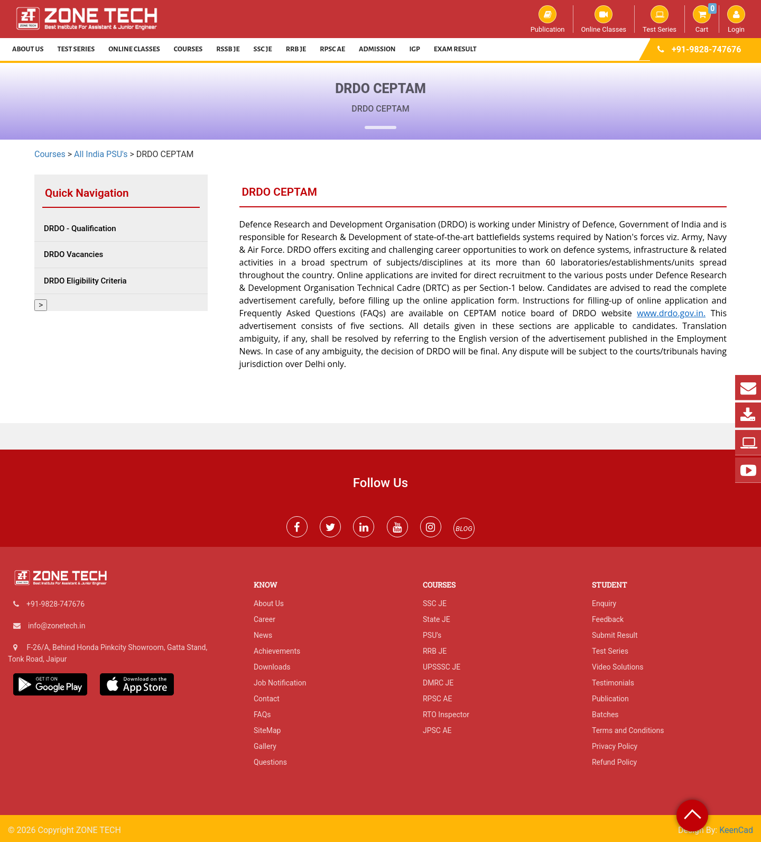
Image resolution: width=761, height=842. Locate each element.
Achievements (277, 651)
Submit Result (615, 635)
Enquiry (604, 603)
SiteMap (267, 730)
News (263, 635)
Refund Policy (614, 762)
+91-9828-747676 (706, 49)
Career (264, 619)
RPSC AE (332, 49)
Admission (377, 49)
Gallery (265, 746)
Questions (270, 762)
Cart (705, 19)
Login (736, 19)
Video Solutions (617, 667)
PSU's (432, 635)
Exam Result (455, 49)
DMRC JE (438, 683)
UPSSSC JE (441, 667)
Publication (548, 19)
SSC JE (263, 49)
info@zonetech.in (56, 625)
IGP (415, 49)
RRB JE (296, 49)
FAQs (262, 714)
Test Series (659, 19)
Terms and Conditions (628, 730)
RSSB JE (227, 49)
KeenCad (736, 830)
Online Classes (603, 19)
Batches (605, 714)
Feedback (608, 619)
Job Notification (280, 683)
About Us (28, 49)
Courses (188, 49)
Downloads (272, 667)
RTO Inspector (446, 714)
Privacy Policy (614, 746)
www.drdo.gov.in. (671, 313)
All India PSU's (100, 154)
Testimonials (613, 683)
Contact (267, 698)
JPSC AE (437, 730)
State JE (436, 619)
